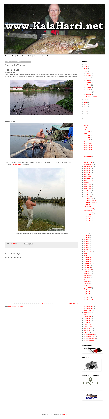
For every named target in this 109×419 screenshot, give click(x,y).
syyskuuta (88, 78)
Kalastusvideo (87, 204)
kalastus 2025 (87, 196)
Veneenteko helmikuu (89, 334)
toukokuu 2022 (88, 324)
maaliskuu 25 (87, 259)
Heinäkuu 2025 (88, 152)
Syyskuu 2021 (87, 286)
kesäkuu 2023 (87, 219)
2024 (85, 69)
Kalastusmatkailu (15, 246)
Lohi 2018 (86, 239)
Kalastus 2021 (87, 190)
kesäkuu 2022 (87, 217)
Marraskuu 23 (87, 265)
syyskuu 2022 (87, 288)
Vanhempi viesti (73, 303)
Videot (24, 56)
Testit (29, 56)
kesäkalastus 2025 (89, 210)
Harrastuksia (87, 142)
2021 (85, 102)
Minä (13, 56)
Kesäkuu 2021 (87, 215)
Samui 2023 (87, 283)
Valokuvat (86, 332)
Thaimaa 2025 (87, 320)
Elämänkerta (87, 139)
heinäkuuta (89, 82)
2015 (85, 116)
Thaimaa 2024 (87, 318)
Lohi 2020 (86, 243)
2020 (85, 104)
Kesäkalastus (87, 206)
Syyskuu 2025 (87, 294)
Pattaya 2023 (87, 275)
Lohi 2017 (86, 237)
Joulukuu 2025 (87, 188)
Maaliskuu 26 (87, 261)
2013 (85, 118)
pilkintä (85, 279)
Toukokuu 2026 (88, 330)
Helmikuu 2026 (88, 158)
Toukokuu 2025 (88, 328)
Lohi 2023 (86, 249)
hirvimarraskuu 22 (88, 164)
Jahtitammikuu (87, 184)
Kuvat (18, 56)
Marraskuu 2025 (88, 263)
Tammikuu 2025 (88, 310)
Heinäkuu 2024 (88, 150)
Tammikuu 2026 (88, 312)
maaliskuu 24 (87, 257)
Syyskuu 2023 (87, 290)
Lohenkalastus (87, 231)
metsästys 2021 (88, 271)
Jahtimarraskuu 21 (89, 180)
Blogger (65, 414)
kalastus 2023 (87, 192)
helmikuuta (89, 94)
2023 (85, 71)
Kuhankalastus (88, 229)
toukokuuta (89, 87)
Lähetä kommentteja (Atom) (15, 306)
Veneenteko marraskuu (90, 338)
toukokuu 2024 (88, 326)
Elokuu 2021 (87, 131)
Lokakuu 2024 (87, 253)
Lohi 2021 (86, 245)
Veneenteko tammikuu (90, 340)
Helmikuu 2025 (88, 156)
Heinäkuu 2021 (88, 144)
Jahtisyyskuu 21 (88, 182)
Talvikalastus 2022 (88, 300)
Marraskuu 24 (87, 267)
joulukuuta (88, 73)
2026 (85, 64)
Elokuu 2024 (87, 136)
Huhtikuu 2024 (87, 168)
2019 (85, 106)
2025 (85, 66)
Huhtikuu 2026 (87, 172)
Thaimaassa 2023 (17, 164)
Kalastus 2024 (87, 194)
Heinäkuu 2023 (88, 148)
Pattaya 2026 (87, 277)
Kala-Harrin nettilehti (44, 56)
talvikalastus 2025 (88, 306)
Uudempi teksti (9, 303)
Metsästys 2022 (88, 273)
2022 (85, 99)
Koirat (85, 227)
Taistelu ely (87, 296)
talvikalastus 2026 (88, 308)
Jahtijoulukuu (87, 176)
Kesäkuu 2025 (87, 223)
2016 (85, 113)
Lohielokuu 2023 (88, 251)
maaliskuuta (89, 92)
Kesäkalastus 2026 (89, 213)
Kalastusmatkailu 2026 (90, 202)
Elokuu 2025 (87, 138)
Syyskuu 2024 (87, 292)
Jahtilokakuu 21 (88, 178)
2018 (85, 109)
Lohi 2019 (86, 241)
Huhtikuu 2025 (87, 170)
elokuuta (88, 80)
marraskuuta (89, 75)
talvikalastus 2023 (88, 302)
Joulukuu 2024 (87, 186)
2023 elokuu (87, 125)
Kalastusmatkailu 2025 (90, 200)
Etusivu (7, 56)
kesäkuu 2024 (87, 221)
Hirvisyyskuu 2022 (88, 166)
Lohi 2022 (86, 247)
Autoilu (85, 129)
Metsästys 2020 (88, 269)
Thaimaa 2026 (87, 322)
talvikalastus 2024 (88, 304)
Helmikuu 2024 (88, 154)
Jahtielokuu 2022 (88, 174)
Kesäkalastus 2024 (89, 209)
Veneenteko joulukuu (89, 336)
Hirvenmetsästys (88, 160)
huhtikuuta (88, 89)
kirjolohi (86, 225)
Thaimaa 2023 (87, 316)
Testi (85, 314)
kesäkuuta (88, 85)
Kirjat (35, 56)
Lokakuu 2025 (87, 255)
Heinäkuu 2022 (88, 146)
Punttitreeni (87, 281)
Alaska (85, 127)
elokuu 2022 (87, 133)
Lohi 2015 (86, 233)
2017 (85, 111)
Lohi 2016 (86, 235)
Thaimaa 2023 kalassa (91, 96)
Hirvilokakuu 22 (88, 162)
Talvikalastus (87, 298)
